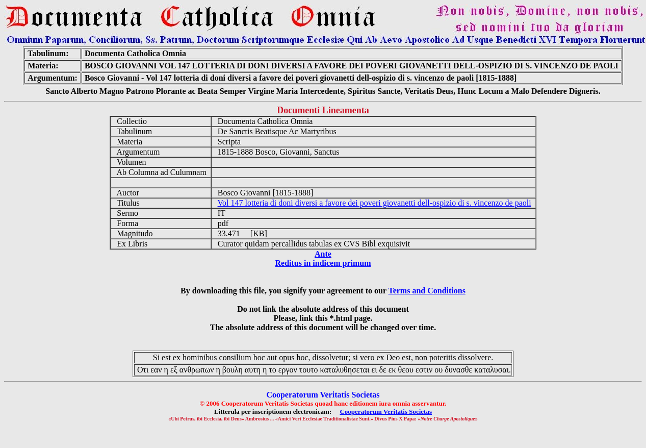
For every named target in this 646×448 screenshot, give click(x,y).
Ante (323, 254)
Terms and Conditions (426, 290)
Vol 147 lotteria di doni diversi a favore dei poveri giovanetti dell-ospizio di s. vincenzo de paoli (374, 202)
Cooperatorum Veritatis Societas (386, 411)
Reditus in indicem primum (323, 263)
